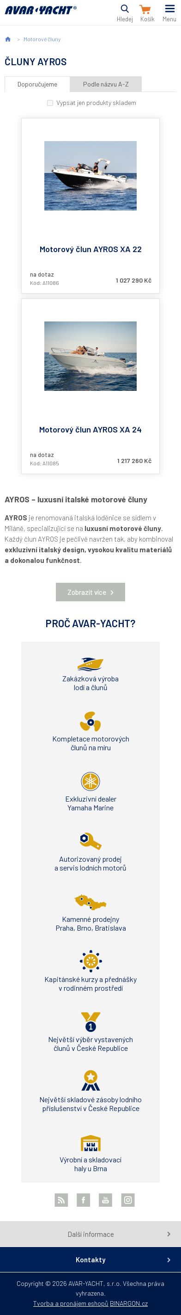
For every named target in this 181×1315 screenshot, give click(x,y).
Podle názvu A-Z (106, 84)
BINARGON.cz (129, 1303)
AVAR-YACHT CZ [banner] (41, 15)
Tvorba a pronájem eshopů (71, 1303)
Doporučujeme (37, 84)
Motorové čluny (42, 39)
